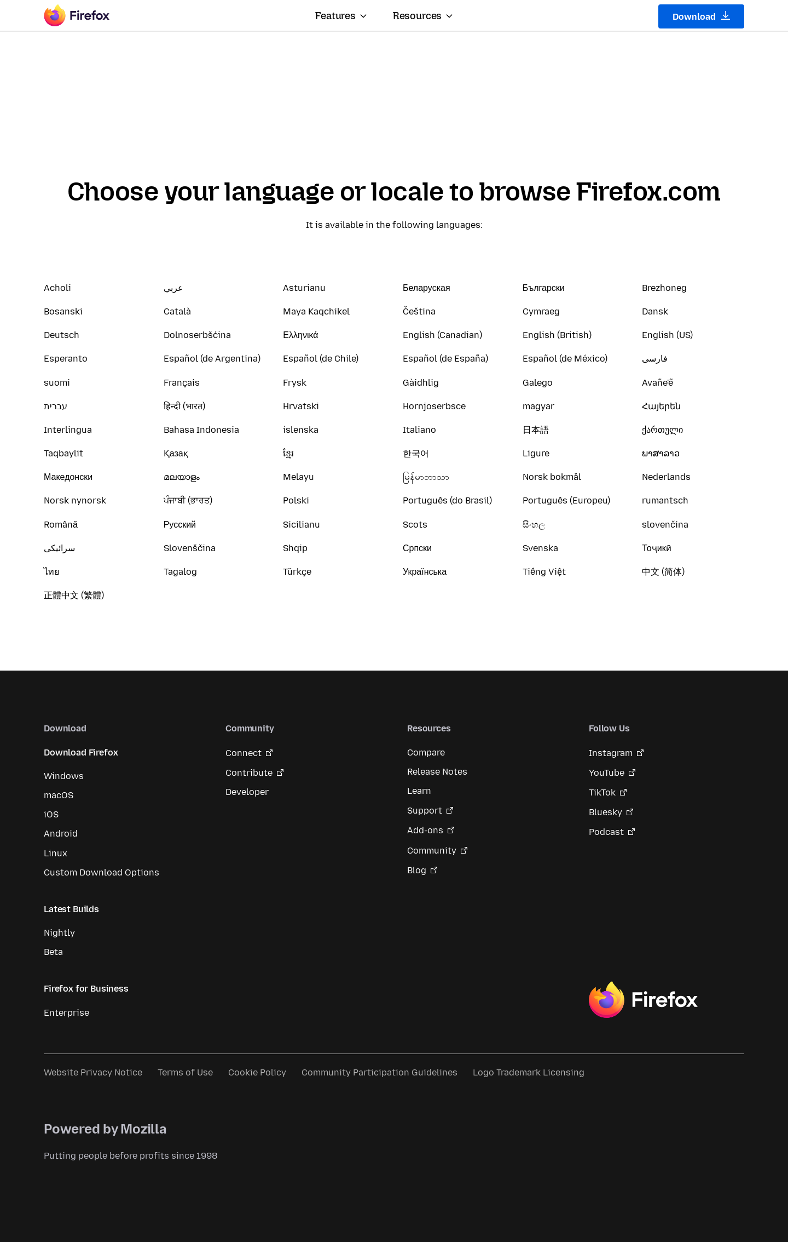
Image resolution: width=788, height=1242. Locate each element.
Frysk (294, 382)
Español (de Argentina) (212, 358)
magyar (538, 406)
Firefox (643, 999)
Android (61, 833)
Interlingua (68, 430)
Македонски (68, 477)
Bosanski (63, 311)
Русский (180, 524)
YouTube (606, 773)
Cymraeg (541, 311)
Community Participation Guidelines (379, 1072)
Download (701, 16)
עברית (55, 406)
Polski (296, 500)
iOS (51, 814)
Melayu (298, 477)
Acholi (57, 288)
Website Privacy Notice (93, 1072)
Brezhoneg (664, 288)
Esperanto (66, 358)
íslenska (300, 430)
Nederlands (666, 477)
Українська (425, 571)
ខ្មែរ (288, 453)
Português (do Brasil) (447, 500)
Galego (538, 382)
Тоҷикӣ (656, 548)
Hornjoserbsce (434, 406)
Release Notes (437, 771)
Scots (415, 524)
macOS (58, 795)
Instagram (611, 753)
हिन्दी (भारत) (184, 406)
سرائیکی (59, 548)
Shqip (295, 548)
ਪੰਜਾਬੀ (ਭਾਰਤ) (188, 500)
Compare (426, 752)
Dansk (655, 311)
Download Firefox (81, 752)
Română (61, 524)
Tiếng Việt (544, 571)
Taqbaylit (63, 453)
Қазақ (176, 453)
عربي (173, 288)
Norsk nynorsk (75, 500)
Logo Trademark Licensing (528, 1072)
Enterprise (66, 1013)
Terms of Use (185, 1072)
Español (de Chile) (320, 358)
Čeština (419, 311)
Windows (64, 776)
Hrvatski (301, 406)
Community (431, 850)
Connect (243, 753)
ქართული (662, 430)
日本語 (536, 430)
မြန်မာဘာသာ (426, 477)
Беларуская (426, 288)
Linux (55, 853)
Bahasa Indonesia (201, 430)
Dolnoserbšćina (197, 335)
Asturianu (304, 288)
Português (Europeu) (566, 500)
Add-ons (425, 830)
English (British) (557, 335)
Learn (419, 791)
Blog (416, 870)
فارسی (655, 358)
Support (424, 810)
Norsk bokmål (552, 477)
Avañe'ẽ (657, 382)
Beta (53, 952)
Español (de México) (565, 358)
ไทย (51, 571)
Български (544, 288)
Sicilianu (301, 524)
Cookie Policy (257, 1072)
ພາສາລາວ (661, 453)
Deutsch (61, 335)
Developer (247, 792)
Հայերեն (661, 406)
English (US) (667, 335)
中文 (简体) (663, 571)
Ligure (536, 453)
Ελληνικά (300, 335)
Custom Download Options (101, 872)
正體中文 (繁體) (74, 595)
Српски (417, 548)
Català (177, 311)
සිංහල (534, 524)
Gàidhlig (421, 382)
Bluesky (605, 812)
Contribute (249, 773)
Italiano (419, 430)
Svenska (540, 548)
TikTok (602, 792)
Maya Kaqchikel (316, 311)
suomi (57, 382)
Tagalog (180, 571)
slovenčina (665, 524)
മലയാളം (182, 477)
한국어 (416, 453)
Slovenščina (190, 548)
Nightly (59, 933)
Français (182, 382)
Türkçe (297, 571)
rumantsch (665, 500)
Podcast (606, 832)
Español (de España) (445, 358)
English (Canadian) (442, 335)
